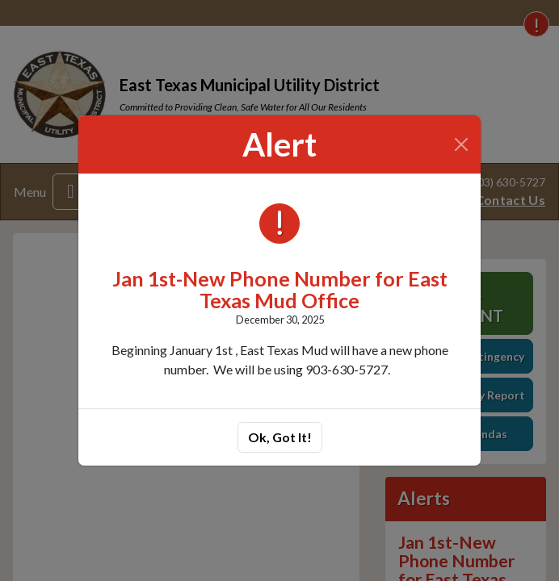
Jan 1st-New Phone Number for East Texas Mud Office (280, 289)
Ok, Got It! (280, 437)
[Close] (461, 144)
